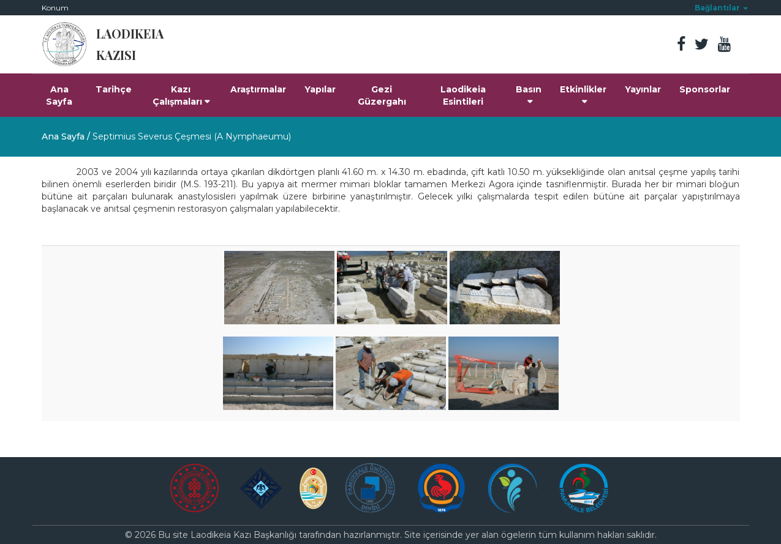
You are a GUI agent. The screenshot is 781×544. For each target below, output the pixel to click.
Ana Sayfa (59, 95)
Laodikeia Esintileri (463, 95)
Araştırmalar (258, 89)
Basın (528, 95)
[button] (721, 7)
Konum (55, 7)
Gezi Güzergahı (382, 95)
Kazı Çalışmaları (181, 95)
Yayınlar (643, 89)
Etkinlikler (583, 95)
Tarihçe (114, 89)
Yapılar (320, 89)
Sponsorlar (704, 89)
